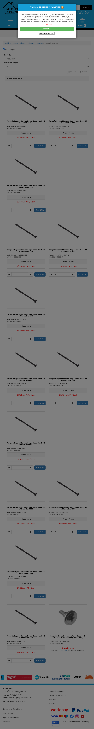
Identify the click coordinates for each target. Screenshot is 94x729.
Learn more (47, 24)
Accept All (47, 29)
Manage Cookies (47, 33)
